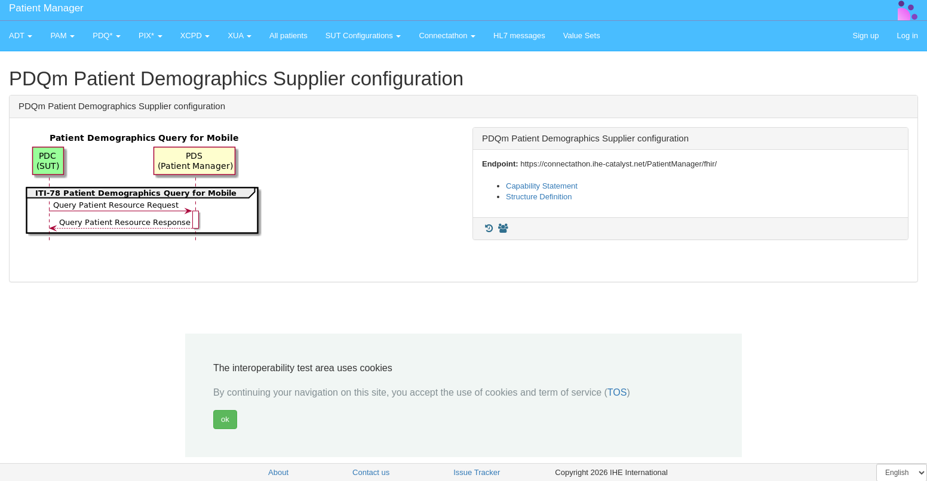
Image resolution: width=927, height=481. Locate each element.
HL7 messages (519, 35)
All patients (288, 35)
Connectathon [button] (447, 35)
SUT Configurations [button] (363, 35)
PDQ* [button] (107, 35)
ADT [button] (20, 35)
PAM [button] (62, 35)
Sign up (865, 35)
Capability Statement (542, 185)
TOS (617, 392)
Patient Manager (46, 8)
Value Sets (581, 35)
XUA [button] (239, 35)
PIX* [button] (150, 35)
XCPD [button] (195, 35)
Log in (907, 35)
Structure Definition (539, 196)
